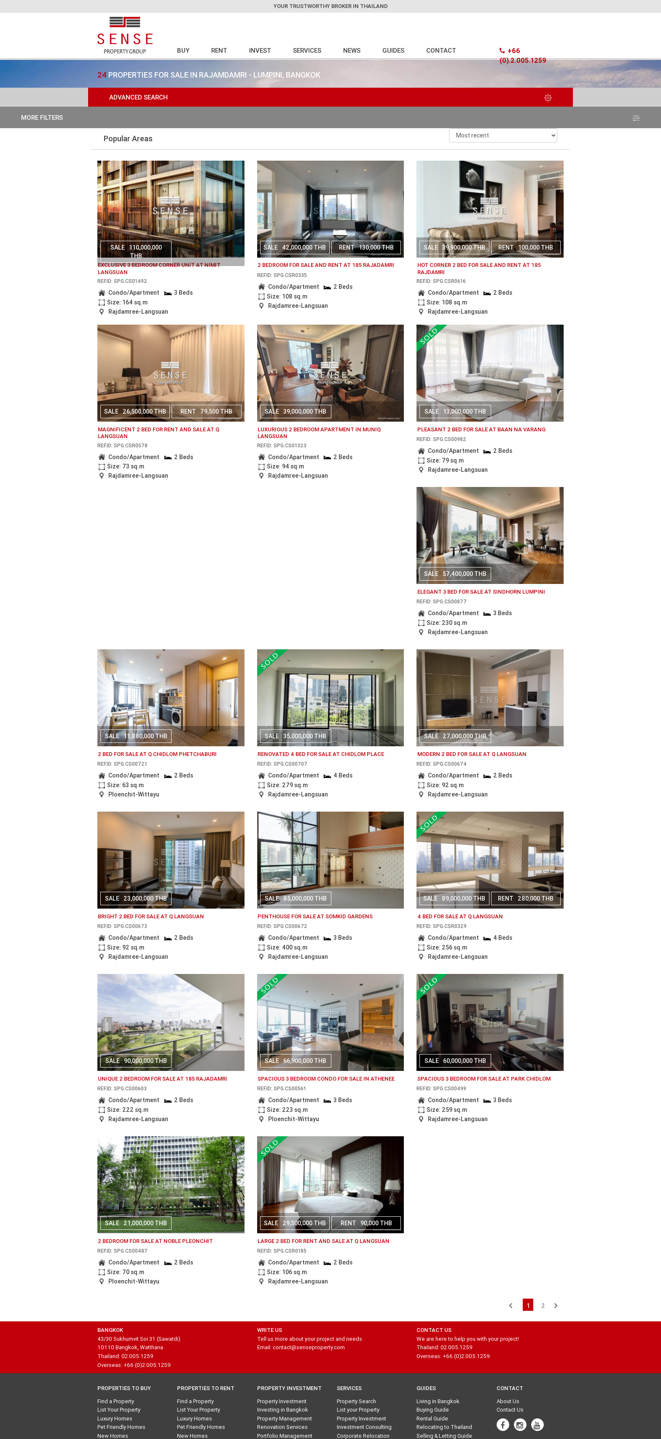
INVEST (260, 50)
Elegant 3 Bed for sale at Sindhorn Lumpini (481, 591)
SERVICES (307, 50)
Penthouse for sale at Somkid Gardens (315, 916)
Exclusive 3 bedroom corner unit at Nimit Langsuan (159, 268)
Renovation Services (282, 1427)
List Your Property (118, 1409)
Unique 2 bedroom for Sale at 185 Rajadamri (162, 1078)
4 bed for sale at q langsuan (460, 916)
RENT (219, 50)
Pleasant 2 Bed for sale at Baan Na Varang (481, 429)
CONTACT (441, 50)
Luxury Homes (114, 1418)
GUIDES (393, 50)
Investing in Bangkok (282, 1409)
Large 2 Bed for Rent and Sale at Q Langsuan (324, 1241)
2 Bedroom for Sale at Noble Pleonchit (155, 1241)
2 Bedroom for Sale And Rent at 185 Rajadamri (326, 265)
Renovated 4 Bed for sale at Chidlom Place (321, 754)
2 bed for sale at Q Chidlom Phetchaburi (157, 754)
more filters (330, 117)
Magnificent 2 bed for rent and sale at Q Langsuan (158, 433)
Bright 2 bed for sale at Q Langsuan (151, 916)
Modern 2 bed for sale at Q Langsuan (472, 754)
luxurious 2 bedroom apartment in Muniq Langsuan (319, 433)
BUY (183, 50)
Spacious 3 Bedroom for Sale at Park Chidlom (484, 1078)
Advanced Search (330, 97)
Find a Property (115, 1401)
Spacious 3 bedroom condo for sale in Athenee (326, 1078)
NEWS (351, 50)
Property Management (284, 1418)
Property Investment (281, 1401)
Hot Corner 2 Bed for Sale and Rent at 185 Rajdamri (479, 268)
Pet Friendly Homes (121, 1427)
